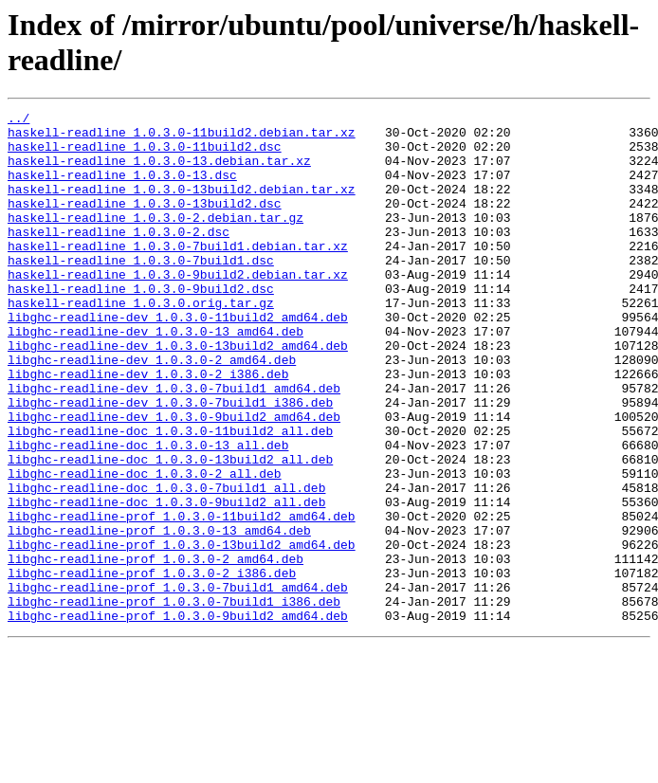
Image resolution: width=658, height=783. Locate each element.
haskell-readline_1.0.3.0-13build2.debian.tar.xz (182, 205)
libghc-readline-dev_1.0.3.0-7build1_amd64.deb (174, 444)
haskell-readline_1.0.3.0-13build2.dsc (145, 222)
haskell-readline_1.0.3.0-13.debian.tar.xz (159, 171)
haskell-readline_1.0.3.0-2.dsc (118, 256)
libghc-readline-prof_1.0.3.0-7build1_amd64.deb (178, 683)
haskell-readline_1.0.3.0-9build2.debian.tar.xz (178, 308)
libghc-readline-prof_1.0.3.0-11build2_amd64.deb (182, 598)
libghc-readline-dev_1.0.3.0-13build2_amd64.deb (178, 393)
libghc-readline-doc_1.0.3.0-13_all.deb (148, 512)
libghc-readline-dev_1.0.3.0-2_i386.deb (148, 427)
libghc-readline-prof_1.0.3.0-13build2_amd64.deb (182, 632)
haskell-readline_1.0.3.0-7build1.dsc (141, 291)
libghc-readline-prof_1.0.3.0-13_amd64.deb (159, 615)
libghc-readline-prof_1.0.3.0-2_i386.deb (152, 666)
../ (18, 120)
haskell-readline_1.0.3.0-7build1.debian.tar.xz (178, 273)
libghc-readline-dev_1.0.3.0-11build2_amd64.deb (178, 359)
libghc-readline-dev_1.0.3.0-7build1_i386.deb (170, 461)
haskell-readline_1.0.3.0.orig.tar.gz (141, 342)
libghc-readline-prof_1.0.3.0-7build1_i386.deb (174, 700)
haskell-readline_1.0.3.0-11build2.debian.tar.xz (182, 137)
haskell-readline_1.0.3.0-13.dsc (122, 188)
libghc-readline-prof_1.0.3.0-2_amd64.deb (155, 649)
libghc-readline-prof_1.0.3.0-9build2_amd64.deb (178, 717)
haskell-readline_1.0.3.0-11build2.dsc (145, 154)
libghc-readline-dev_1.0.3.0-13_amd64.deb (155, 376)
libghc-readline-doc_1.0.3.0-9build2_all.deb (166, 581)
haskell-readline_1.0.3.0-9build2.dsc (141, 325)
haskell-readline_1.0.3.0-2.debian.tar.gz (155, 239)
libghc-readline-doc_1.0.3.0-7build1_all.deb (166, 564)
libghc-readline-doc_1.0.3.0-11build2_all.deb (170, 495)
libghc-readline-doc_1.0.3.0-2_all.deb (145, 546)
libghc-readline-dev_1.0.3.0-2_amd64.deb (152, 410)
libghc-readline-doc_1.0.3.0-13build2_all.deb (170, 529)
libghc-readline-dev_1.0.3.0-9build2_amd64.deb (174, 478)
